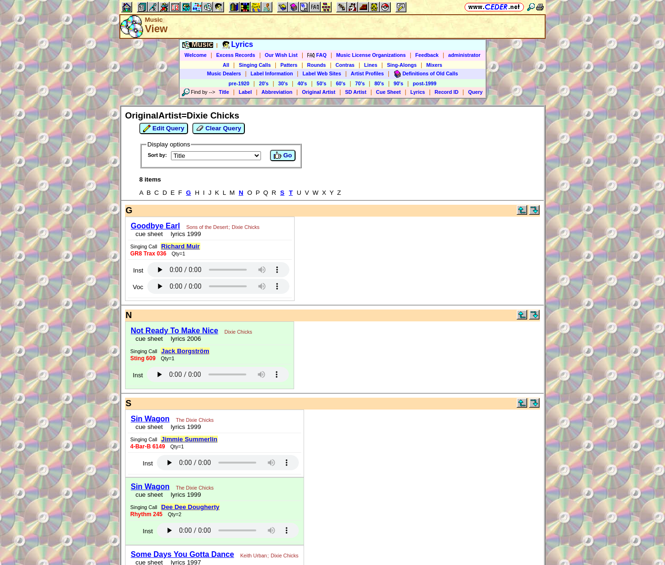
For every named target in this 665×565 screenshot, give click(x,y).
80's (379, 83)
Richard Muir (180, 246)
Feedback (427, 55)
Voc (138, 287)
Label (245, 92)
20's (264, 83)
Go (283, 155)
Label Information (272, 73)
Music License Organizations (371, 55)
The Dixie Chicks (195, 420)
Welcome (196, 55)
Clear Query (218, 128)
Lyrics (417, 92)
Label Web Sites (322, 73)
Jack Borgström (185, 351)
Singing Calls (255, 65)
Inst (138, 270)
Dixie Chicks (246, 227)
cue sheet (149, 233)
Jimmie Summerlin (189, 439)
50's (321, 83)
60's (340, 83)
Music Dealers (224, 73)
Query (475, 92)
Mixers (434, 65)
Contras (344, 65)
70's (360, 83)
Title (224, 92)
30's (283, 83)
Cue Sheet (388, 92)
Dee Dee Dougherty (190, 506)
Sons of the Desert (207, 227)
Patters (288, 65)
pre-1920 (239, 83)
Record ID (446, 92)
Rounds (316, 65)
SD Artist (355, 92)
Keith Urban (253, 555)
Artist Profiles (367, 73)
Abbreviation (276, 92)
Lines (370, 65)
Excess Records (235, 55)
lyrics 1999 (184, 233)
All (226, 65)
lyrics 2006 (184, 338)
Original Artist (318, 92)
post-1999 (425, 83)
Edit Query (163, 128)
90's (398, 83)
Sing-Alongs (402, 65)
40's (302, 83)
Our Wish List (281, 55)
